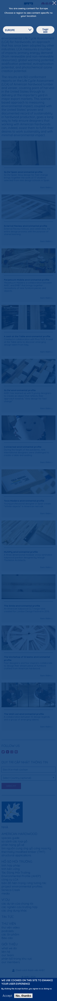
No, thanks (23, 997)
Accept (7, 997)
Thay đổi (45, 30)
